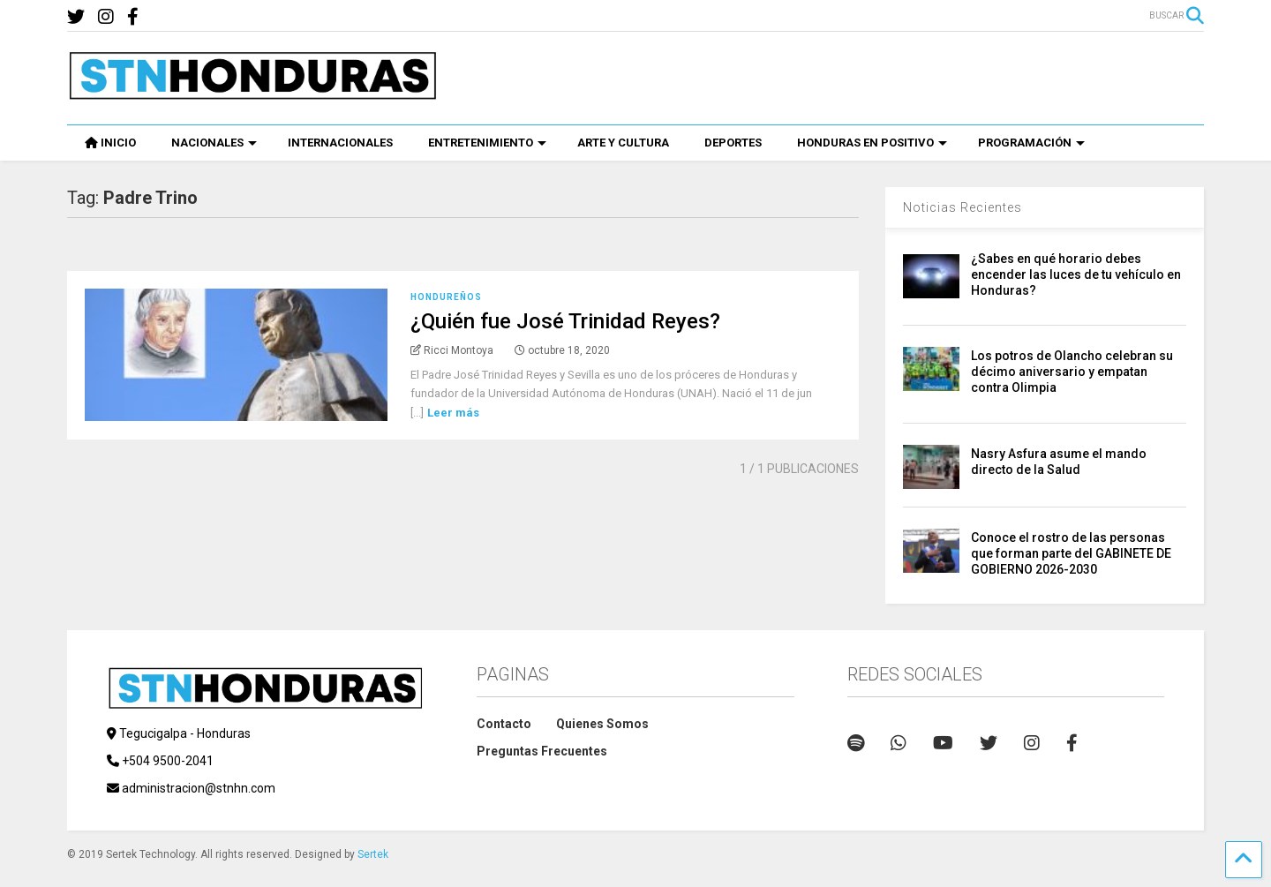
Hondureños (446, 297)
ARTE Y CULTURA (623, 142)
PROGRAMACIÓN (1031, 142)
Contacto (504, 724)
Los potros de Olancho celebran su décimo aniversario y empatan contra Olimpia (1072, 372)
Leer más (453, 412)
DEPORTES (733, 142)
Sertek (372, 854)
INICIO (110, 142)
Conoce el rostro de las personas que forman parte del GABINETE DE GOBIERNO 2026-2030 (1071, 553)
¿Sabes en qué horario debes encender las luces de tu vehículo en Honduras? (1076, 274)
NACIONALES (214, 142)
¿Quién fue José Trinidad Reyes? (565, 321)
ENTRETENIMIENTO (487, 142)
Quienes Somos (602, 724)
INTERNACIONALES (340, 142)
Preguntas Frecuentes (542, 751)
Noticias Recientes (962, 207)
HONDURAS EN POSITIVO (872, 142)
